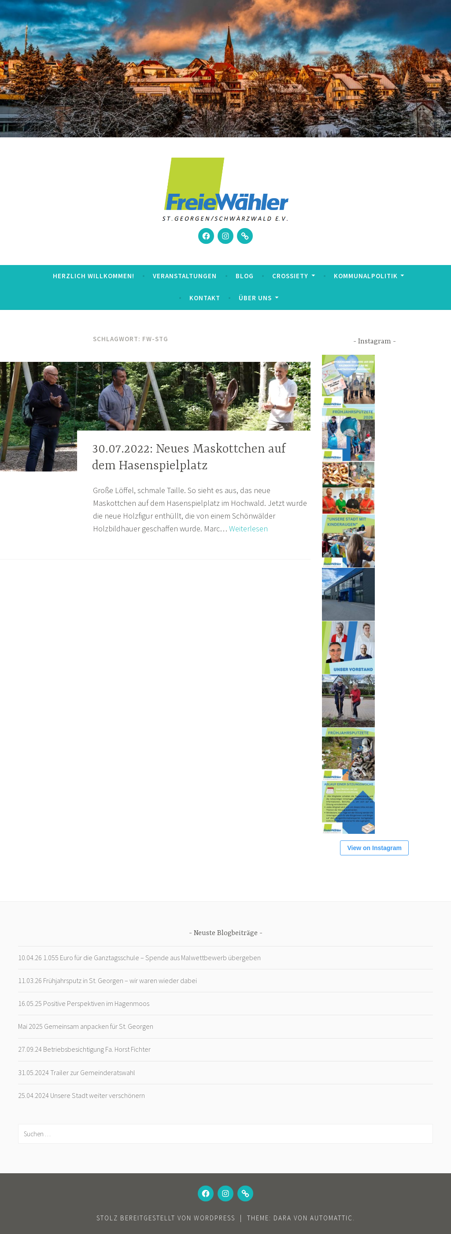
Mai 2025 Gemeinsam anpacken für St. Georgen (85, 1026)
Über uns (255, 298)
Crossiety (290, 276)
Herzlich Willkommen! (93, 276)
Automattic (331, 1218)
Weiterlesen (248, 528)
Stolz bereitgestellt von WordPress (165, 1218)
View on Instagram (374, 847)
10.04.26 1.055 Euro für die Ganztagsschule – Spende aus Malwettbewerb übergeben (139, 957)
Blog (245, 276)
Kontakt (204, 298)
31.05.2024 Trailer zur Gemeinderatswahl (76, 1072)
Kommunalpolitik (366, 276)
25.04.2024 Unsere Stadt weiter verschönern (81, 1095)
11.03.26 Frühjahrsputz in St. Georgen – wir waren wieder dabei (107, 980)
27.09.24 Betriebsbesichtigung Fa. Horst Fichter (84, 1049)
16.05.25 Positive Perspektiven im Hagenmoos (83, 1003)
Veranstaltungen (185, 276)
